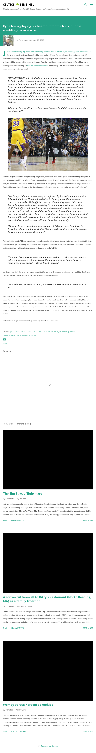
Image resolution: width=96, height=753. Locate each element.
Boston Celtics (35, 331)
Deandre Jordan (67, 331)
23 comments (17, 520)
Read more (88, 520)
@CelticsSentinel (18, 331)
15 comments (17, 628)
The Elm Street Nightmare (22, 493)
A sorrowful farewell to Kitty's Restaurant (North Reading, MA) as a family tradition (47, 599)
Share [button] (5, 343)
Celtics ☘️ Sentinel (18, 4)
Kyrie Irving (22, 335)
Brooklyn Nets (51, 331)
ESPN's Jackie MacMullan (37, 65)
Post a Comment (19, 731)
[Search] (85, 4)
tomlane (33, 335)
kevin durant (9, 335)
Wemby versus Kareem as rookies (28, 705)
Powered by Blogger (48, 746)
